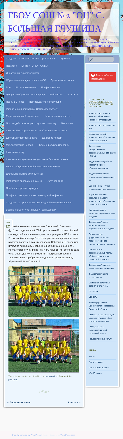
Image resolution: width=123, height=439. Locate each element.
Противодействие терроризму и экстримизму (31, 123)
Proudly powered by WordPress (26, 435)
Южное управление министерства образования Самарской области (102, 305)
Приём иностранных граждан (22, 188)
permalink (12, 379)
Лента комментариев (98, 367)
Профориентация (50, 87)
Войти (91, 356)
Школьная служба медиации (53, 145)
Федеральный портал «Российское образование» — (102, 177)
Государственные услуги (100, 339)
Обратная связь (55, 181)
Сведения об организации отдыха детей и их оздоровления (39, 202)
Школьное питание (25, 87)
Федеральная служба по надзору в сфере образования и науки (100, 164)
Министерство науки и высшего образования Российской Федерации (100, 116)
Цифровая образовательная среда (25, 94)
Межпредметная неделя (19, 145)
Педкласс (11, 65)
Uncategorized (51, 376)
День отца (74, 402)
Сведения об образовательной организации (30, 58)
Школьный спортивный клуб (21, 137)
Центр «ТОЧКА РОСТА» (35, 65)
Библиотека (56, 94)
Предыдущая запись (18, 402)
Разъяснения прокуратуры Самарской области (32, 109)
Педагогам (67, 123)
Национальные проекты (57, 116)
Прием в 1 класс (15, 101)
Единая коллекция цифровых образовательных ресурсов (102, 213)
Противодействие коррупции (45, 101)
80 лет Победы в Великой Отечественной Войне (33, 166)
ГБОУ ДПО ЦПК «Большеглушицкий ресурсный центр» (98, 330)
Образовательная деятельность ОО (26, 80)
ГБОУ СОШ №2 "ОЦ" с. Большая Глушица (56, 22)
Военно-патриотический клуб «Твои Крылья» (31, 209)
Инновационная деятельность (23, 73)
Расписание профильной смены (24, 181)
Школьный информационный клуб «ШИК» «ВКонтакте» (37, 130)
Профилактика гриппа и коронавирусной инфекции (34, 195)
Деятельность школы (62, 80)
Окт (8, 223)
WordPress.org (95, 373)
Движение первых (52, 137)
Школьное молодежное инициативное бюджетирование (37, 159)
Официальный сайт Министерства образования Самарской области (102, 137)
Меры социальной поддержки (22, 116)
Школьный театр (15, 152)
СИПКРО (93, 297)
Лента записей (96, 362)
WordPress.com (67, 435)
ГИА (8, 87)
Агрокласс (65, 58)
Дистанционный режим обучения (24, 173)
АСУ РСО (72, 94)
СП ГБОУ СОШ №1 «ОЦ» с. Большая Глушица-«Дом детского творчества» (102, 318)
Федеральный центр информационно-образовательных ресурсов (101, 225)
